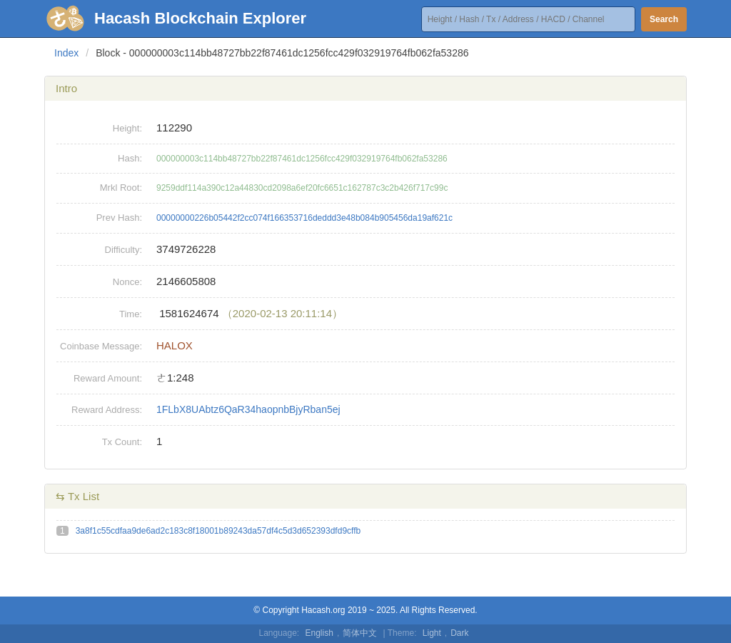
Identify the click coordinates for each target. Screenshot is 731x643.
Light (432, 633)
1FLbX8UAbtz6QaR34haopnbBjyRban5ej (248, 409)
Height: (127, 128)
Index (66, 53)
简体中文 (360, 633)
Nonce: (127, 281)
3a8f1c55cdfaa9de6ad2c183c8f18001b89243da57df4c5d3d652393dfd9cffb (218, 531)
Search (664, 19)
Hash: (130, 158)
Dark (459, 633)
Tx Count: (122, 442)
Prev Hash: (119, 217)
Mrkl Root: (121, 187)
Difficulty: (124, 249)
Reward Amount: (108, 378)
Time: (130, 314)
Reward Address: (106, 409)
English (319, 633)
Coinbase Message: (101, 346)
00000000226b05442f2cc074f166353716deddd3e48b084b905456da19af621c (304, 218)
